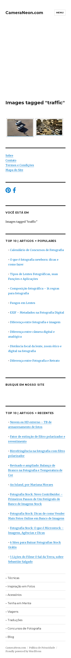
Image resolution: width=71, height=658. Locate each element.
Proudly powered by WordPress (23, 651)
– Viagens (12, 611)
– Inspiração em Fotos (20, 586)
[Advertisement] (35, 62)
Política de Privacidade (42, 647)
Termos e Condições (20, 165)
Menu (60, 12)
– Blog (10, 637)
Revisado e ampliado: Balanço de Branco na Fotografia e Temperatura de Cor (35, 470)
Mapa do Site (14, 170)
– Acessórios (13, 594)
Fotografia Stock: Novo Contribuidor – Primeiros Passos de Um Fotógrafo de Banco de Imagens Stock (35, 499)
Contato (11, 160)
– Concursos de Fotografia (23, 628)
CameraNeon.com (24, 12)
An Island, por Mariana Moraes (31, 484)
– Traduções (14, 620)
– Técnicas (12, 578)
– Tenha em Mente (18, 603)
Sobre (9, 155)
